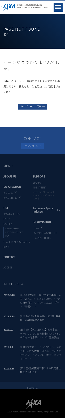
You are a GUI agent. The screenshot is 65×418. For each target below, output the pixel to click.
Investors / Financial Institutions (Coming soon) (43, 197)
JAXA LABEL (9, 215)
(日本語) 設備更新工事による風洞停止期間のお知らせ (40, 371)
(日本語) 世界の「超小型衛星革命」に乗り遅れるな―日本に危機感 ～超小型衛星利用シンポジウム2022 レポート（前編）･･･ (40, 302)
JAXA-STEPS (10, 199)
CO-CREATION (12, 188)
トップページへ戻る (31, 106)
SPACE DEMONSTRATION (16, 243)
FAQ (7, 237)
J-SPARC (8, 194)
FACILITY (7, 225)
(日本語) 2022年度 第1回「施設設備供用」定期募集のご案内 (40, 319)
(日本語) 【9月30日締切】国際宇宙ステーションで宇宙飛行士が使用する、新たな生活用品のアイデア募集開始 (40, 335)
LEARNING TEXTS (41, 239)
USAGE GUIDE (12, 230)
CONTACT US (30, 147)
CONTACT (9, 259)
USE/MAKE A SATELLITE (45, 234)
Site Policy (32, 389)
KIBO (6, 248)
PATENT (7, 220)
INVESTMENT (39, 189)
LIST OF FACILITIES (14, 234)
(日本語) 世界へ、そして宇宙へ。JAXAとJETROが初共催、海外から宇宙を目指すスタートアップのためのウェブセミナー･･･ (40, 354)
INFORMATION (42, 223)
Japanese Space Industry (43, 211)
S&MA (36, 229)
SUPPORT (39, 178)
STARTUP (37, 184)
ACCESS (7, 269)
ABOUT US (10, 178)
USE (6, 209)
